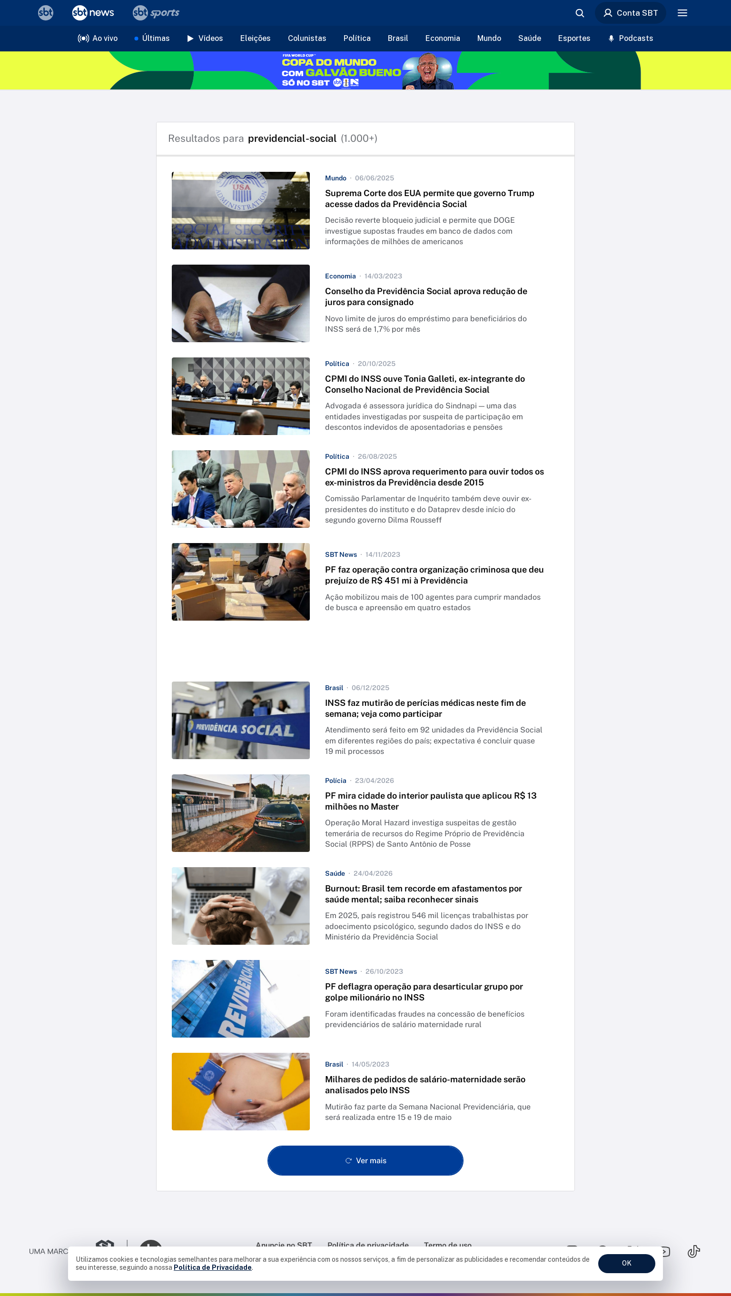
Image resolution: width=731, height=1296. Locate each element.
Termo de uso (448, 1245)
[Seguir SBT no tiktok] (693, 1251)
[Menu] (682, 12)
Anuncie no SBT (284, 1245)
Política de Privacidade (213, 1267)
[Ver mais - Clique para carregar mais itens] (365, 1161)
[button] (365, 210)
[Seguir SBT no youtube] (663, 1251)
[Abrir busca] (579, 12)
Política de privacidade (368, 1245)
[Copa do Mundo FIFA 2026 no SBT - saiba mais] (365, 70)
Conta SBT (630, 13)
